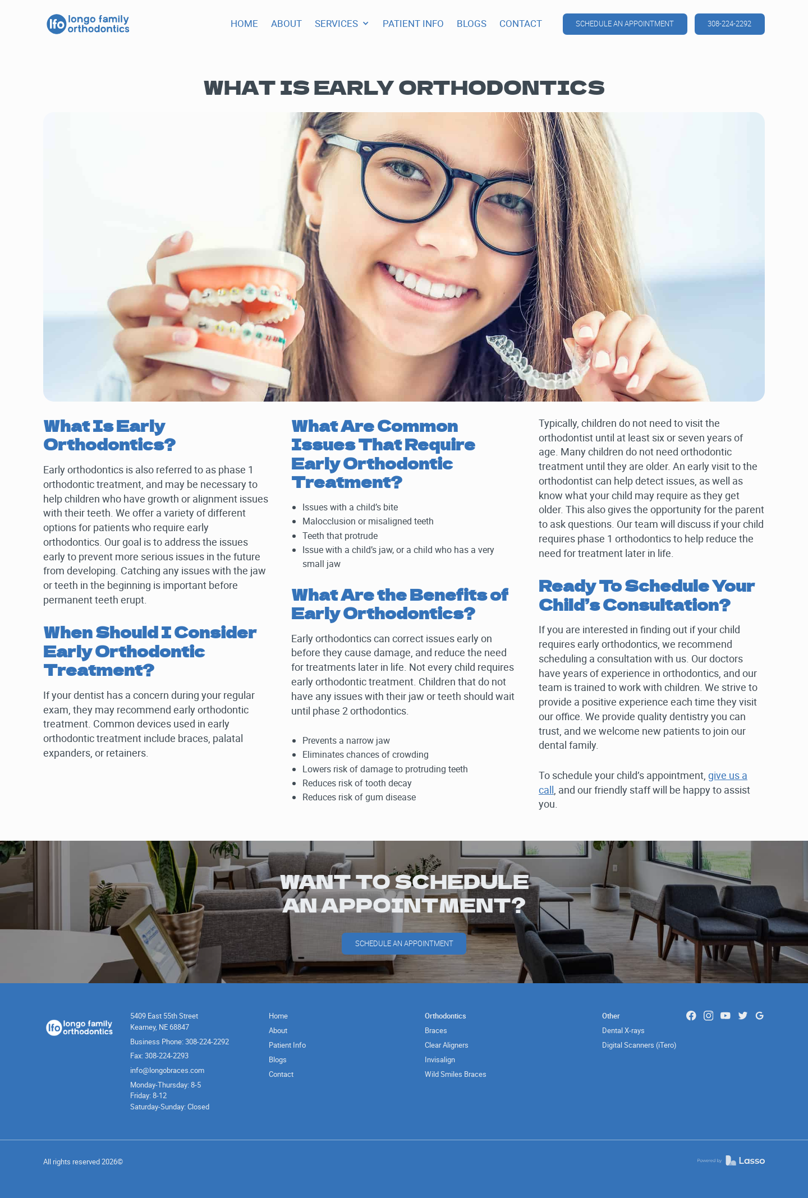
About (278, 1030)
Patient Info (287, 1045)
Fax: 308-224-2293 (159, 1055)
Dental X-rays (623, 1030)
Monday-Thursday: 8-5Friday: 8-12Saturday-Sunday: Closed (169, 1096)
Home (278, 1016)
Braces (436, 1030)
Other (611, 1016)
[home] (88, 24)
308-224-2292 (729, 24)
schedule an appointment (625, 24)
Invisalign (440, 1059)
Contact (281, 1074)
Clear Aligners (447, 1045)
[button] (342, 24)
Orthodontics (445, 1016)
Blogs (278, 1059)
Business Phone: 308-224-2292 (179, 1041)
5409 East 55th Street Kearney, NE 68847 (164, 1021)
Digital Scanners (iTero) (639, 1045)
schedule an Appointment (404, 943)
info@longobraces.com (167, 1070)
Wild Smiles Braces (455, 1074)
